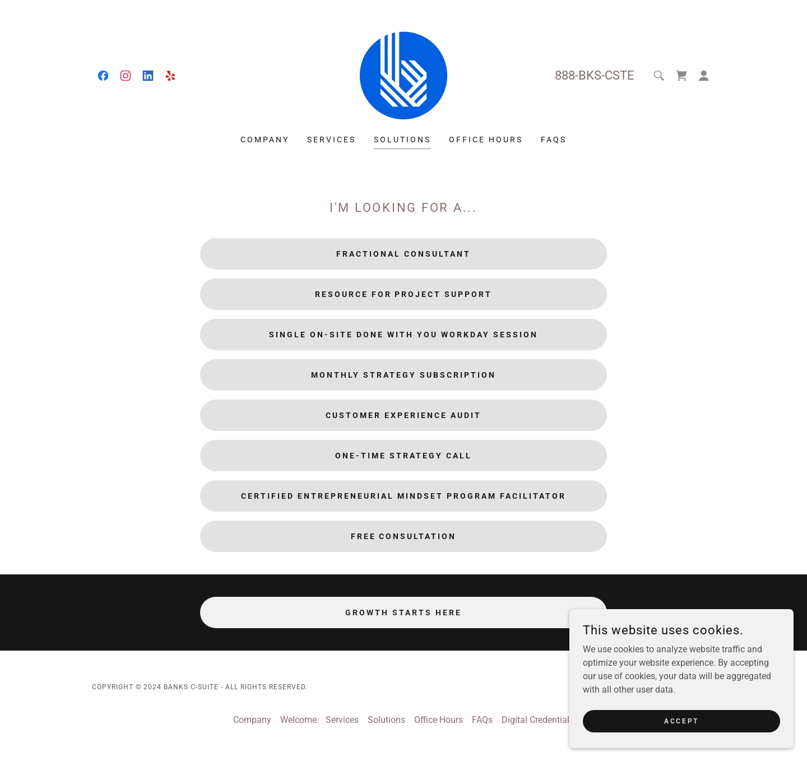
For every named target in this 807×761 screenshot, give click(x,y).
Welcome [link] (298, 719)
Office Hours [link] (486, 139)
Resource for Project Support (404, 294)
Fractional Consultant (403, 253)
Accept (681, 721)
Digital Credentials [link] (538, 719)
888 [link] (565, 75)
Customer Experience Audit (403, 415)
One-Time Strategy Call (403, 455)
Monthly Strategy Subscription (403, 374)
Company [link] (264, 139)
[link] (103, 75)
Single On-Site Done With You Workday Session (403, 334)
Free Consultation (404, 536)
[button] (704, 75)
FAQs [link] (554, 139)
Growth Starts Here (403, 612)
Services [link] (331, 139)
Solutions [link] (402, 139)
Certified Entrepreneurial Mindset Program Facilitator (403, 495)
